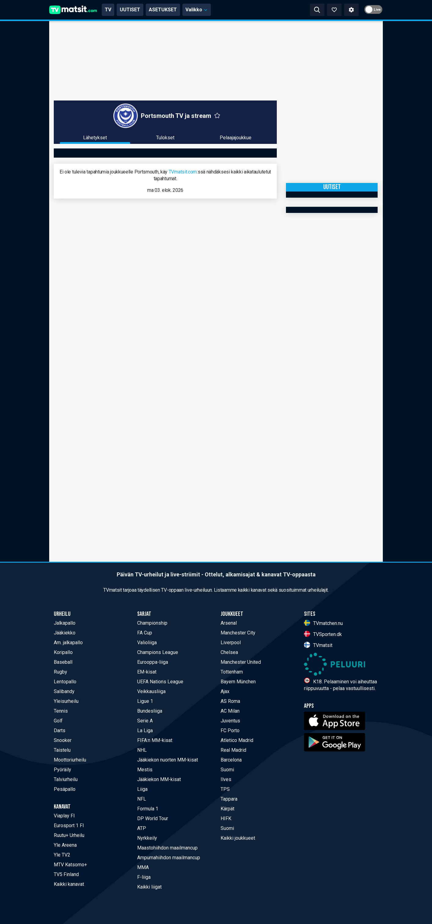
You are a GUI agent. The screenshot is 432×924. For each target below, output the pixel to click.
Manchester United (241, 662)
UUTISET (130, 10)
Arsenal (229, 623)
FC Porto (230, 730)
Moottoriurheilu (70, 760)
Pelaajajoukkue (235, 138)
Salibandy (64, 691)
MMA (143, 867)
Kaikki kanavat (69, 884)
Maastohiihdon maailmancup (167, 848)
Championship (152, 623)
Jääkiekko (64, 633)
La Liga (145, 730)
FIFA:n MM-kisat (154, 740)
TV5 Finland (66, 874)
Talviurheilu (66, 779)
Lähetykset (95, 138)
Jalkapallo (64, 623)
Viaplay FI (64, 816)
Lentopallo (65, 682)
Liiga (142, 789)
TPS (225, 789)
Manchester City (238, 633)
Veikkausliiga (151, 691)
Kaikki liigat (149, 887)
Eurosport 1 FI (69, 825)
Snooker (62, 740)
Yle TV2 (62, 855)
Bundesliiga (149, 711)
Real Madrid (233, 750)
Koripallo (63, 652)
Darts (59, 730)
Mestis (144, 769)
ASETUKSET (163, 10)
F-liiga (144, 877)
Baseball (63, 662)
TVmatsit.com (183, 172)
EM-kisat (146, 672)
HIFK (226, 818)
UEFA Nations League (160, 682)
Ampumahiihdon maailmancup (168, 857)
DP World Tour (152, 818)
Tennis (61, 711)
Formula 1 (147, 809)
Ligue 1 (145, 701)
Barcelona (231, 760)
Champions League (157, 652)
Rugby (60, 672)
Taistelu (62, 750)
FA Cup (144, 633)
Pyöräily (62, 769)
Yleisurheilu (66, 701)
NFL (141, 799)
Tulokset (165, 138)
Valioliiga (147, 642)
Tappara (229, 799)
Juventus (230, 721)
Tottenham (232, 672)
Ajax (225, 691)
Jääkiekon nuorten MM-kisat (167, 760)
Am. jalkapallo (68, 642)
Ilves (226, 779)
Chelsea (229, 652)
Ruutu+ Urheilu (69, 835)
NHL (142, 750)
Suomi (227, 769)
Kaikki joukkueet (238, 838)
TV (108, 10)
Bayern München (238, 682)
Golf (58, 721)
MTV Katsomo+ (70, 864)
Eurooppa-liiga (152, 662)
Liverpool (231, 642)
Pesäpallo (64, 789)
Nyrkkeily (147, 838)
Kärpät (227, 809)
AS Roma (230, 701)
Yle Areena (65, 845)
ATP (141, 828)
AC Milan (230, 711)
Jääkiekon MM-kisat (159, 779)
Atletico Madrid (237, 740)
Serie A (145, 721)
